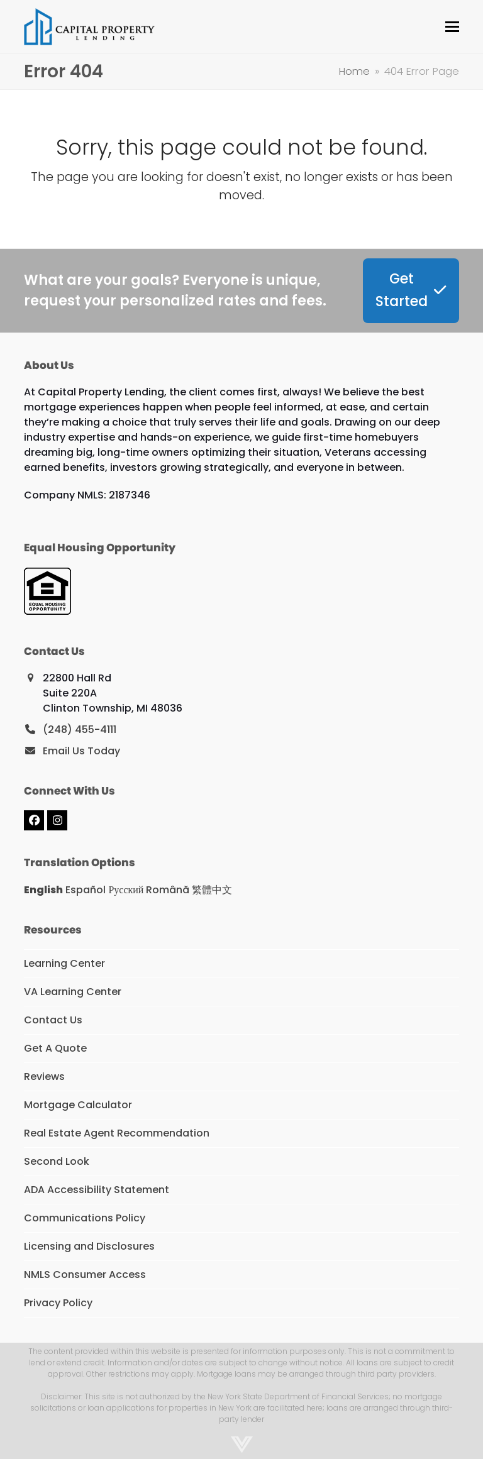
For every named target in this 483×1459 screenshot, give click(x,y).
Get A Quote (55, 1048)
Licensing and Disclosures (89, 1246)
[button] (452, 26)
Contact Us (53, 1020)
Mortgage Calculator (78, 1105)
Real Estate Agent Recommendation (116, 1133)
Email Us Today (81, 751)
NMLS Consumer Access (85, 1274)
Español (85, 890)
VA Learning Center (72, 991)
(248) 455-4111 (79, 729)
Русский (125, 890)
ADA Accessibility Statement (96, 1189)
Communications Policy (84, 1218)
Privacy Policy (58, 1303)
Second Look (56, 1161)
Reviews (44, 1076)
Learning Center (64, 963)
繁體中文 (212, 890)
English (43, 890)
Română (167, 890)
